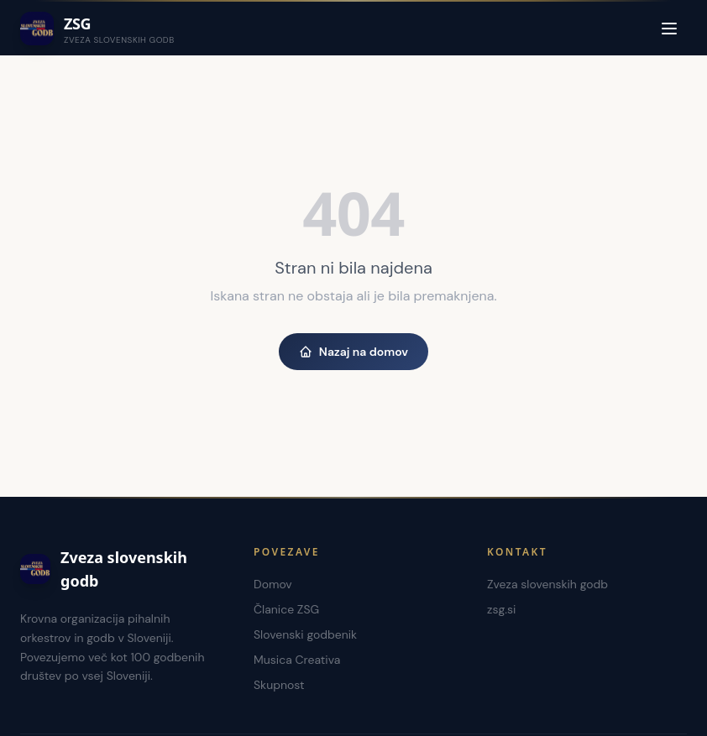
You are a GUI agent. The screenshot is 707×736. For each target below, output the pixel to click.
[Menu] (669, 28)
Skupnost (279, 684)
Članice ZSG (286, 609)
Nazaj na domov (353, 351)
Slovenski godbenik (305, 634)
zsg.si (501, 609)
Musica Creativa (297, 659)
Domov (273, 584)
